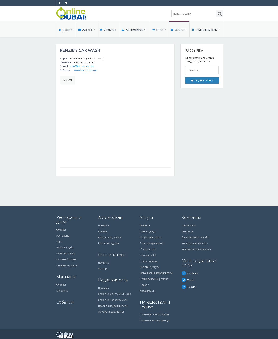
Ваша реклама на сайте (196, 237)
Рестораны (63, 235)
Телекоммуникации (151, 243)
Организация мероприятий (156, 273)
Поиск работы (148, 261)
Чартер (102, 268)
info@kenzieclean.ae (82, 66)
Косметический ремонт (154, 279)
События (108, 30)
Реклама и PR (148, 255)
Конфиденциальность (195, 243)
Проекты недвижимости (112, 306)
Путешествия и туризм (155, 304)
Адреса (86, 30)
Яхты (158, 30)
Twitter (188, 280)
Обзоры (61, 229)
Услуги (178, 30)
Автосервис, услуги (109, 237)
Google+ (189, 286)
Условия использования (196, 249)
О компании (189, 225)
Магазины (66, 276)
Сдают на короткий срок (113, 299)
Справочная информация (155, 320)
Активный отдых (66, 259)
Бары (59, 241)
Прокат (144, 284)
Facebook (190, 273)
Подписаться (202, 80)
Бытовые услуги (149, 267)
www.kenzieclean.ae (85, 70)
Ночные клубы (65, 247)
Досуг (66, 30)
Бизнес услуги (148, 231)
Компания (191, 217)
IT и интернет (148, 249)
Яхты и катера (112, 254)
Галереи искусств (66, 265)
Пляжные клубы (65, 253)
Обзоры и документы (111, 311)
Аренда (102, 231)
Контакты (187, 231)
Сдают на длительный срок (114, 293)
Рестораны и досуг (68, 219)
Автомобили (133, 30)
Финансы (145, 225)
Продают (103, 288)
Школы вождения (108, 243)
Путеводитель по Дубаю (155, 314)
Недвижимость (205, 30)
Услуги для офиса (150, 237)
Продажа (103, 225)
